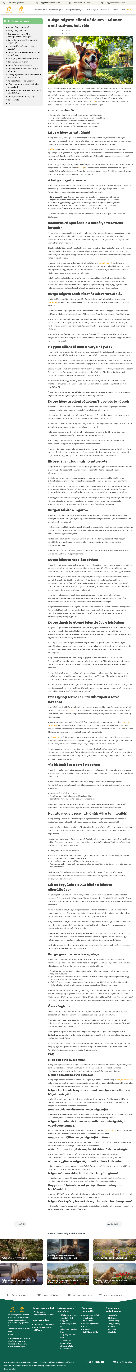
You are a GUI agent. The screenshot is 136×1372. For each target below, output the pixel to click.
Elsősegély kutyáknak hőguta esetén (23, 58)
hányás (120, 1080)
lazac (50, 725)
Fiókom (114, 9)
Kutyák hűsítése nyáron (17, 61)
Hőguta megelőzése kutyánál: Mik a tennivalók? (22, 85)
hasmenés (128, 1080)
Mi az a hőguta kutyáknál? (18, 27)
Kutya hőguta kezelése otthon (20, 65)
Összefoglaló (12, 99)
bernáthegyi (103, 263)
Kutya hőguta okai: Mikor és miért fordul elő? (21, 41)
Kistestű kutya (55, 9)
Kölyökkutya (39, 9)
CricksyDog (72, 710)
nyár (94, 101)
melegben (52, 302)
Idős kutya (91, 9)
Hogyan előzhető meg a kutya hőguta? (20, 47)
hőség (52, 149)
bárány (126, 722)
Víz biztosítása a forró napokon (20, 80)
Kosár (122, 9)
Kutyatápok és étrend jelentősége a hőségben (22, 70)
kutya (68, 31)
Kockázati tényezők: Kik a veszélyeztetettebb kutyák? (19, 35)
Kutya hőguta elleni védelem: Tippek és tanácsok (23, 53)
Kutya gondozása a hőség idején (21, 96)
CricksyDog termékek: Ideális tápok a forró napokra (23, 76)
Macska (103, 9)
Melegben (110, 1130)
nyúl (56, 725)
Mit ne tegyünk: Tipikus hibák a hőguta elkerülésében (23, 91)
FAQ (8, 103)
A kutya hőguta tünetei (17, 30)
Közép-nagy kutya (74, 9)
